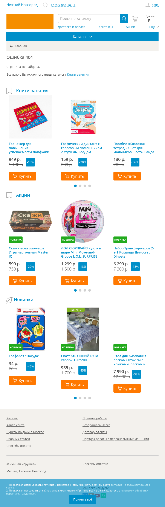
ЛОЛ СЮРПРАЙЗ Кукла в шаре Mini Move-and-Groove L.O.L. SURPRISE (81, 252)
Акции (130, 27)
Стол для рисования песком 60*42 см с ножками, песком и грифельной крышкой (131, 360)
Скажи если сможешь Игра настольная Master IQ (29, 252)
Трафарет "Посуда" (24, 356)
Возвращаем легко (96, 425)
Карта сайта (15, 425)
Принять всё (82, 499)
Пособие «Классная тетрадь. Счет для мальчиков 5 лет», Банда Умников (133, 148)
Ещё (152, 27)
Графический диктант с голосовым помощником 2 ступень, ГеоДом (81, 148)
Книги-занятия (78, 74)
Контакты (106, 27)
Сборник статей (18, 439)
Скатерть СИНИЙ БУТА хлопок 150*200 (79, 358)
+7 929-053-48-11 (63, 5)
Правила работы (94, 418)
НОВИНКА (16, 239)
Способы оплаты (18, 446)
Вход (155, 5)
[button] (75, 186)
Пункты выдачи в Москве (25, 432)
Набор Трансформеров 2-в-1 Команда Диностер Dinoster (133, 252)
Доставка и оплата (71, 27)
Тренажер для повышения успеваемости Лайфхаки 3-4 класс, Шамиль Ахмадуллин (29, 148)
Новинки (24, 299)
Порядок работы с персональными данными (115, 439)
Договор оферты (94, 432)
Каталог (12, 418)
